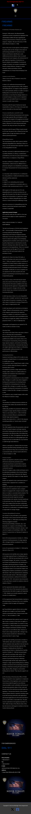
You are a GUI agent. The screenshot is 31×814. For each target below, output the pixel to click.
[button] (15, 15)
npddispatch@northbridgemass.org (10, 768)
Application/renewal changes (9, 212)
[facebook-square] (18, 809)
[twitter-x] (13, 809)
